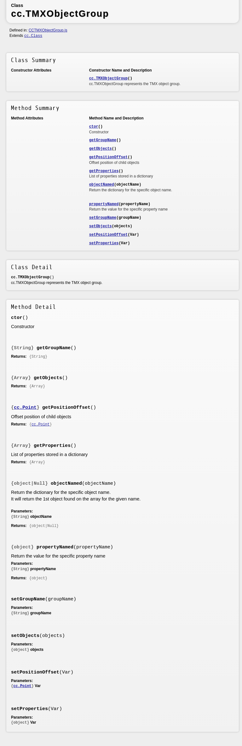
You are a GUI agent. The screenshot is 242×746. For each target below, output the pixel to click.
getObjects (100, 149)
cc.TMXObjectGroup (108, 78)
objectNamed (101, 184)
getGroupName (102, 140)
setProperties (104, 243)
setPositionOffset (108, 235)
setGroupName (102, 218)
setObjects (100, 226)
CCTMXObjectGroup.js (48, 30)
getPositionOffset (108, 157)
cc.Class (33, 36)
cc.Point (25, 407)
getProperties (104, 171)
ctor (93, 126)
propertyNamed (104, 204)
